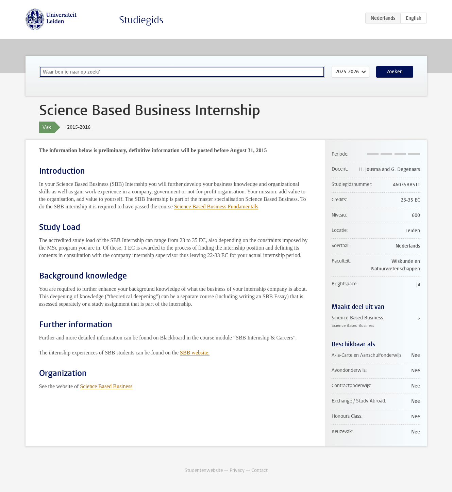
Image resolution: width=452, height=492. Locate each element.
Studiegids (141, 20)
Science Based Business (106, 386)
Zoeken (395, 71)
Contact (259, 470)
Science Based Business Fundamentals (216, 206)
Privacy (237, 470)
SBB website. (195, 352)
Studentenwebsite (204, 470)
